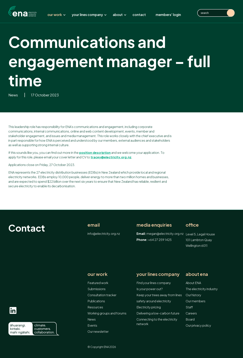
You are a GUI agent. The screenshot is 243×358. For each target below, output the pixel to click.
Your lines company (89, 14)
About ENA (197, 274)
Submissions (97, 289)
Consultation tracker (102, 295)
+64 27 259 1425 (160, 240)
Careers (191, 313)
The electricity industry (202, 289)
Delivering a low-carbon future (157, 313)
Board (190, 319)
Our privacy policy (198, 325)
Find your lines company (153, 283)
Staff (189, 307)
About (119, 14)
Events (92, 325)
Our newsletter (98, 331)
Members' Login (168, 14)
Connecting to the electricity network (156, 321)
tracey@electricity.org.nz (111, 157)
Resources (95, 307)
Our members (195, 301)
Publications (96, 301)
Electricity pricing (148, 307)
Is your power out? (149, 289)
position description (95, 153)
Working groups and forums (107, 313)
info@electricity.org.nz (104, 234)
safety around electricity (153, 301)
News (13, 95)
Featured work (98, 283)
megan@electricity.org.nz (165, 234)
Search (230, 13)
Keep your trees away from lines (159, 295)
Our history (193, 295)
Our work (56, 14)
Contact (139, 14)
